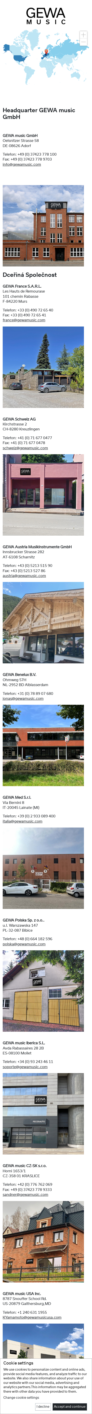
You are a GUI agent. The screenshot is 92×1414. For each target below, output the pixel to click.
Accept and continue (69, 1406)
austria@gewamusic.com (24, 576)
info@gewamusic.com (22, 164)
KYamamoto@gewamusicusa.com (32, 1317)
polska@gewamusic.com (24, 944)
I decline (43, 1406)
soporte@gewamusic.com (25, 1067)
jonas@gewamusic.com (23, 698)
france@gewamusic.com (24, 320)
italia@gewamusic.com (22, 821)
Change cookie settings (21, 1397)
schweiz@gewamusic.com (25, 448)
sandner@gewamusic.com (25, 1195)
